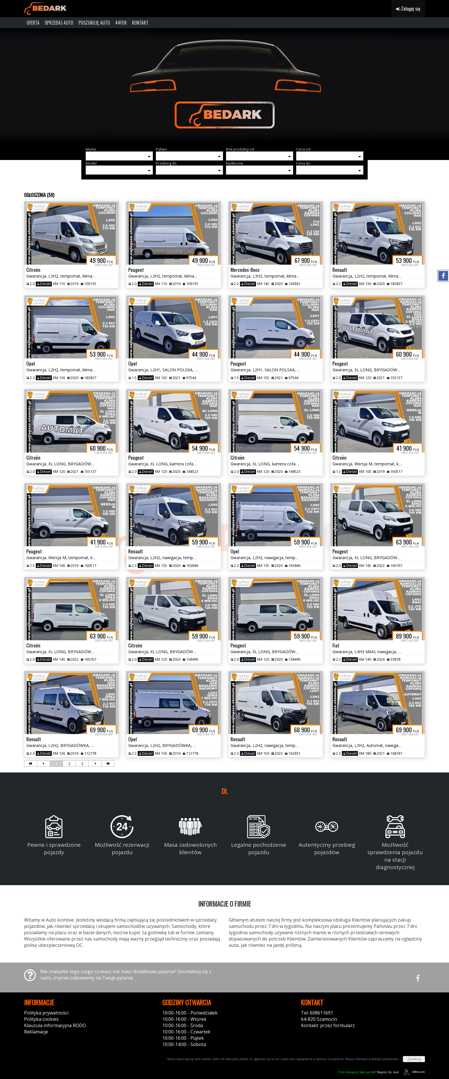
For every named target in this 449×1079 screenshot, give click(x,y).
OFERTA (33, 22)
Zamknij (414, 1059)
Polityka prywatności (46, 1013)
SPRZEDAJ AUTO (59, 22)
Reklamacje (36, 1032)
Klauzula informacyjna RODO (55, 1025)
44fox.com (413, 1072)
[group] (224, 85)
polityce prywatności (385, 1059)
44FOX (121, 22)
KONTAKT (140, 22)
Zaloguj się (408, 8)
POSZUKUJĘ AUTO (94, 22)
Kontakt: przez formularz (328, 1025)
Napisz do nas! (368, 1072)
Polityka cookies (41, 1019)
